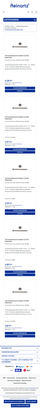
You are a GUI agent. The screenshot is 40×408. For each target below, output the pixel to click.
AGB (4, 378)
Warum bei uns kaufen (10, 352)
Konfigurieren (31, 401)
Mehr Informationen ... (24, 398)
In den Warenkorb (20, 88)
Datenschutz (11, 378)
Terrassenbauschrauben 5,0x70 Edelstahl (17, 240)
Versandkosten (18, 82)
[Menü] (4, 12)
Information (6, 348)
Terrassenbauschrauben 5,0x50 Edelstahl (17, 118)
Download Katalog (21, 378)
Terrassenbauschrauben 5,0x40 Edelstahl (17, 56)
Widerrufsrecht (26, 380)
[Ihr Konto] (32, 12)
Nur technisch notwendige (14, 401)
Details (20, 91)
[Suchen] (28, 12)
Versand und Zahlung (13, 380)
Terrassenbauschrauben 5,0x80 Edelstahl (17, 302)
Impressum (32, 378)
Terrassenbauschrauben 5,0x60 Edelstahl (17, 179)
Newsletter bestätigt (20, 383)
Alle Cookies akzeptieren (20, 405)
